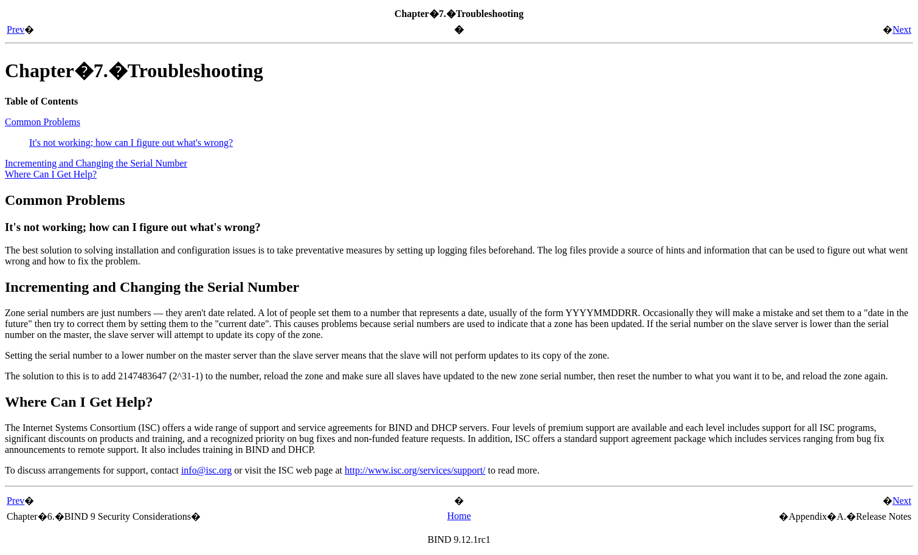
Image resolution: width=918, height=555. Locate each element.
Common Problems (42, 122)
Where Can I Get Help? (51, 174)
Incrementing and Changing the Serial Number (96, 163)
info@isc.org (206, 470)
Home (459, 516)
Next (901, 29)
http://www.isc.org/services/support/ (415, 470)
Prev (15, 29)
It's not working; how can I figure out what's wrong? (131, 142)
